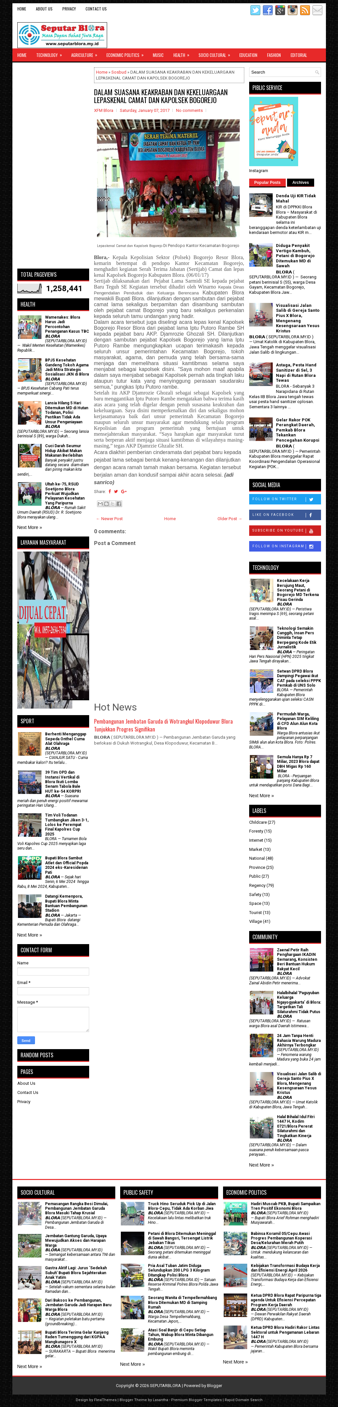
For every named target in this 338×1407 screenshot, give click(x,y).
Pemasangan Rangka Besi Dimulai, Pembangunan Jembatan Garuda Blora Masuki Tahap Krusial (76, 1209)
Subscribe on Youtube (286, 531)
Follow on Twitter (286, 499)
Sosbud (118, 72)
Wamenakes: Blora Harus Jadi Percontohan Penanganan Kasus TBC (67, 324)
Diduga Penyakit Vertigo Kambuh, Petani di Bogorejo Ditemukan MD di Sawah (295, 255)
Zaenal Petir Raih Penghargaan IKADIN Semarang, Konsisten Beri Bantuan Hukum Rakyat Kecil (297, 959)
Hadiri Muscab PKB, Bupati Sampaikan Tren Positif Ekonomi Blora (285, 1206)
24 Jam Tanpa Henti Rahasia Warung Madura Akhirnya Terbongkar (299, 1040)
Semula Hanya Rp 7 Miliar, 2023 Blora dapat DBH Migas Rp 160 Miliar (298, 764)
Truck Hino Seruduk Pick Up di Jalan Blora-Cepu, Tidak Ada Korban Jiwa (182, 1206)
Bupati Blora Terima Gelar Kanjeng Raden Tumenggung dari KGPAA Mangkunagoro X (76, 1337)
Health (183, 53)
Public (255, 876)
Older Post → (229, 518)
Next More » (29, 527)
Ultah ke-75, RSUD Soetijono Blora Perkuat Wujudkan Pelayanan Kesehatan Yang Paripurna (65, 493)
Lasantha (160, 1400)
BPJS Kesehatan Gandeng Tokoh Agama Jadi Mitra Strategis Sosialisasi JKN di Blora (67, 367)
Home (21, 8)
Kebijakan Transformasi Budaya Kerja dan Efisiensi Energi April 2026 (285, 1268)
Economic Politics (127, 53)
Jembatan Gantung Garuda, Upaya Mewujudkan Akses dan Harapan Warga (75, 1241)
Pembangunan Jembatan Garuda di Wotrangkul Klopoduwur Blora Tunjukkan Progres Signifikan (163, 725)
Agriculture (86, 53)
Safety (255, 894)
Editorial (299, 55)
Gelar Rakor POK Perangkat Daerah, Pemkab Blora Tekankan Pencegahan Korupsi (297, 430)
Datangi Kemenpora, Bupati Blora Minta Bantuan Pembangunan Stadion (66, 903)
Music (158, 55)
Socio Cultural (216, 53)
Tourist (255, 912)
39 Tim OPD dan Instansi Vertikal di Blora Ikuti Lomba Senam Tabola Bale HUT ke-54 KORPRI (63, 782)
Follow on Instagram (286, 546)
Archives (300, 182)
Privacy (69, 8)
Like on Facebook (286, 515)
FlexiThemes (105, 1400)
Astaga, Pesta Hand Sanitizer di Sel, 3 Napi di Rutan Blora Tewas (296, 372)
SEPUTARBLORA (165, 1385)
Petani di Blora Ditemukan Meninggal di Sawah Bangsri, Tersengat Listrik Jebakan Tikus (182, 1238)
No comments (189, 110)
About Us (44, 8)
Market (255, 849)
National (257, 858)
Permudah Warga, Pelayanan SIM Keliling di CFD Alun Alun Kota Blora (298, 721)
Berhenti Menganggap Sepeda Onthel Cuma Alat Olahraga (65, 739)
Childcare (258, 822)
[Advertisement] (53, 165)
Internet (256, 840)
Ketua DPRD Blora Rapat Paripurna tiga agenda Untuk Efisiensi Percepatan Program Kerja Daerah (286, 1300)
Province (257, 867)
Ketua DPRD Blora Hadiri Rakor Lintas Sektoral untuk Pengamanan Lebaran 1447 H (285, 1332)
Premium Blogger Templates (196, 1400)
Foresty (256, 831)
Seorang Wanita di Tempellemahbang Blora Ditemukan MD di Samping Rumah (182, 1302)
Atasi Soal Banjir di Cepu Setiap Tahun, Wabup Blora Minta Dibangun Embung (180, 1335)
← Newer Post (109, 518)
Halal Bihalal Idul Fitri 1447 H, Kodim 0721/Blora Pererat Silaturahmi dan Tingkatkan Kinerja (295, 1126)
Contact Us (96, 8)
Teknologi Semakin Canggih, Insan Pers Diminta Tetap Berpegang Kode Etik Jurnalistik (296, 638)
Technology (51, 53)
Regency (257, 885)
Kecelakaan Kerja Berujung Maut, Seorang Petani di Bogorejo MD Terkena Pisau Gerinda (298, 590)
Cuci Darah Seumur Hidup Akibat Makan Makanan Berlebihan (64, 451)
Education (248, 55)
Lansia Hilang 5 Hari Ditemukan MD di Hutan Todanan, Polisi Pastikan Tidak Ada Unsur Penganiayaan (66, 412)
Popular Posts (267, 182)
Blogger (214, 1385)
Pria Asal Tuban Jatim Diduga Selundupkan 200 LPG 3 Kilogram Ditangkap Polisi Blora (179, 1270)
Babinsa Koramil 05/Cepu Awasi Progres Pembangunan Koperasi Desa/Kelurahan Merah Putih (281, 1238)
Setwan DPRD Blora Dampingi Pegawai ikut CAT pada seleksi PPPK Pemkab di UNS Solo (299, 678)
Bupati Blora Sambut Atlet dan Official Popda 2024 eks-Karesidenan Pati (66, 865)
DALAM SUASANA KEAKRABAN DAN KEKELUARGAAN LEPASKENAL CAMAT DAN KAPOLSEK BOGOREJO (161, 96)
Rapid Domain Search (244, 1400)
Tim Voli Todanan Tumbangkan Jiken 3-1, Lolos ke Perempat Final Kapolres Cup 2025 (67, 824)
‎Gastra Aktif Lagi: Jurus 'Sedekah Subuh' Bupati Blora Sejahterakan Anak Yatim (76, 1273)
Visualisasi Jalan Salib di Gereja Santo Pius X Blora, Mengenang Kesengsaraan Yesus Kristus (297, 318)
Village (255, 921)
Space (255, 903)
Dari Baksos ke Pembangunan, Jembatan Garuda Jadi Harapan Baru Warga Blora (78, 1305)
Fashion (274, 55)
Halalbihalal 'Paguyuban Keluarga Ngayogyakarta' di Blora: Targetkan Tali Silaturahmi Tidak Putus (299, 1002)
